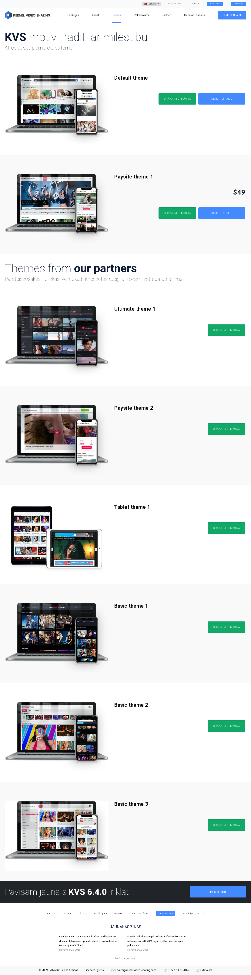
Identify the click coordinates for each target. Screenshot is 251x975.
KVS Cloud (215, 3)
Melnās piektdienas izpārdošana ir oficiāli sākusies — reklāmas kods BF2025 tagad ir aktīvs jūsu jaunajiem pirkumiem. (156, 941)
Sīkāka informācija (177, 98)
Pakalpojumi (100, 913)
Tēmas (82, 913)
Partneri (118, 913)
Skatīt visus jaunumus (125, 958)
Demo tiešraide (232, 15)
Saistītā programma (193, 913)
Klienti (67, 913)
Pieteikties (238, 3)
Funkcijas (52, 913)
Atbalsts (196, 3)
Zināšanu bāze (175, 3)
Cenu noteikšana (139, 913)
